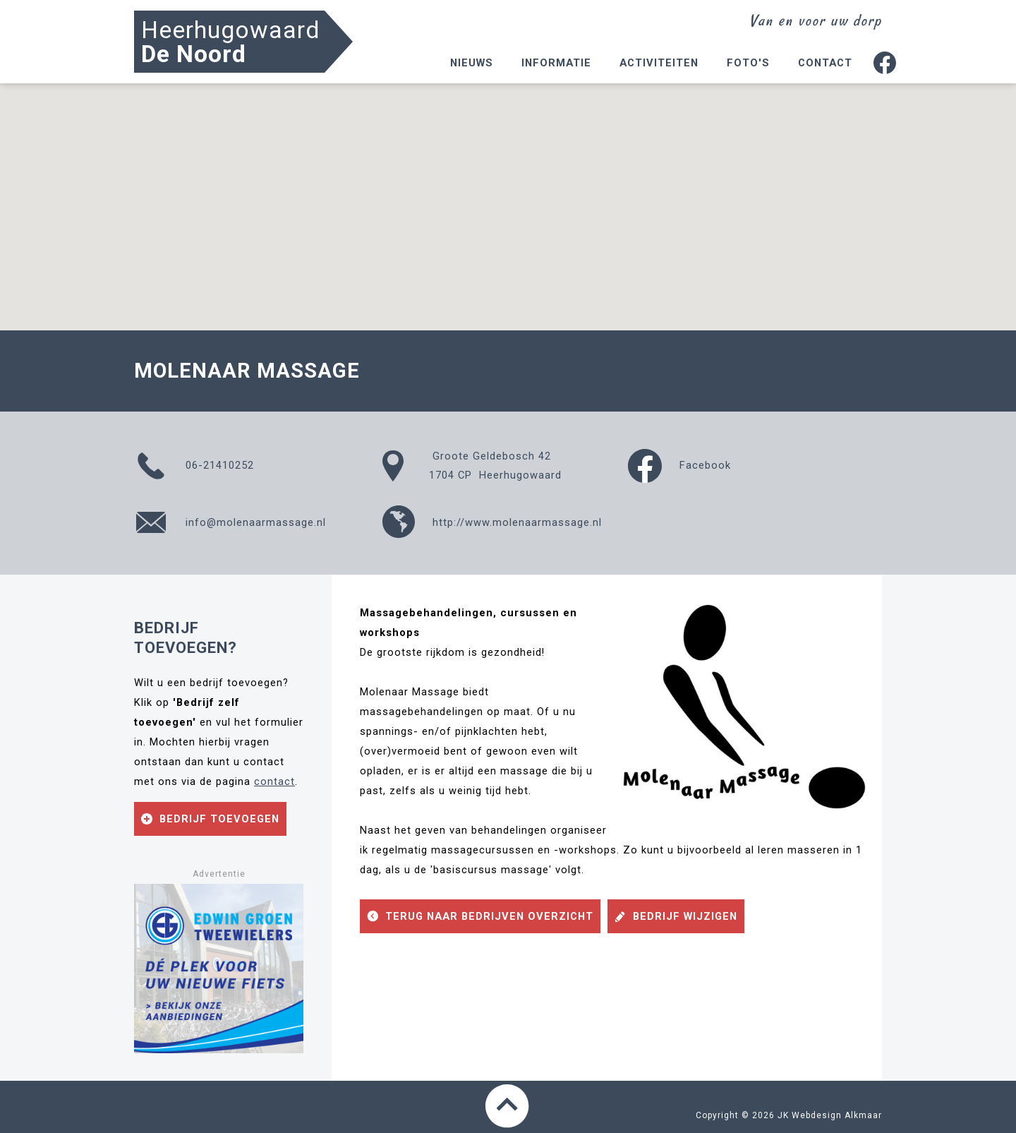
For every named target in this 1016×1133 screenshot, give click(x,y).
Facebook (679, 466)
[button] (508, 194)
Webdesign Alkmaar (837, 1115)
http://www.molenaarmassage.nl (491, 522)
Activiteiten (658, 62)
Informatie (556, 62)
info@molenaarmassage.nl (230, 522)
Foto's (748, 62)
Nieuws (471, 62)
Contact (825, 62)
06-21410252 (194, 466)
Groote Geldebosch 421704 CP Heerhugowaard (471, 466)
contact (274, 781)
